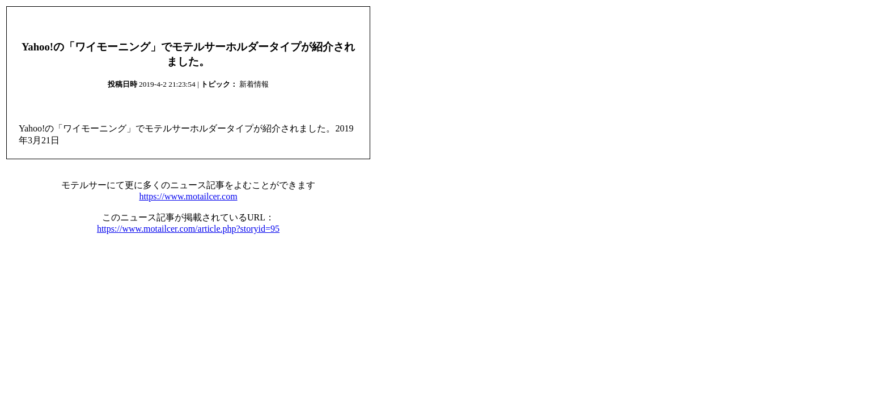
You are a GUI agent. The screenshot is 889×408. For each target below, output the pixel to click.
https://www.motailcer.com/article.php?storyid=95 (188, 228)
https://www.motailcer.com (188, 196)
